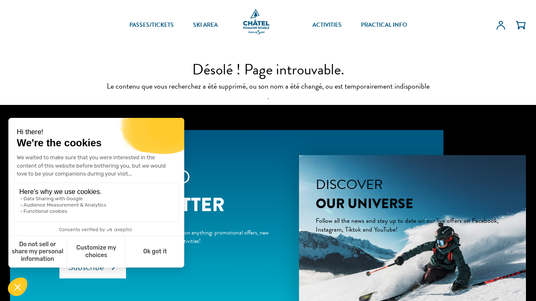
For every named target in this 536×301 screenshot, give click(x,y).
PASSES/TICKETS (151, 25)
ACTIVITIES (327, 25)
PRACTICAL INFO (384, 25)
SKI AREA (205, 25)
